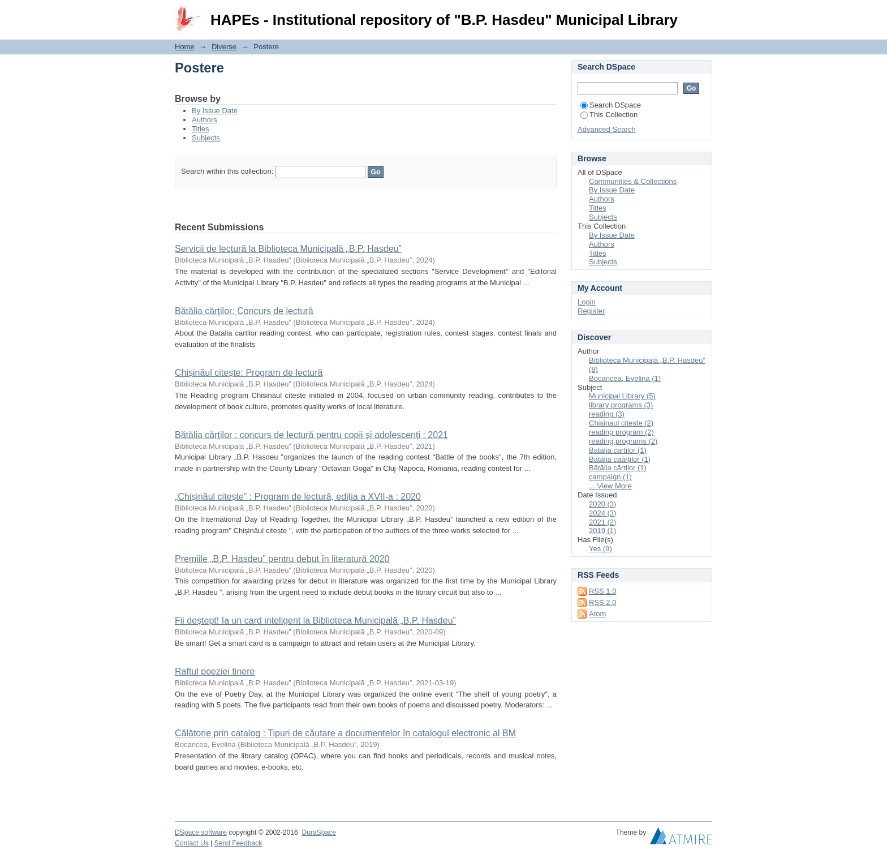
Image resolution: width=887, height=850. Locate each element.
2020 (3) (602, 504)
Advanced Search (607, 129)
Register (591, 311)
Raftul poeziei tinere (215, 671)
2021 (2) (602, 522)
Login (703, 14)
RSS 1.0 (602, 591)
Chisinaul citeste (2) (621, 423)
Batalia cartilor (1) (618, 450)
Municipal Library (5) (622, 396)
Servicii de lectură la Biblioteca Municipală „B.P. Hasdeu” (288, 249)
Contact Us (192, 843)
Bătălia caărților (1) (620, 459)
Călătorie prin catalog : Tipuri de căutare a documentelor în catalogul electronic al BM (345, 733)
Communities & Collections (633, 181)
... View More (610, 486)
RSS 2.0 (602, 602)
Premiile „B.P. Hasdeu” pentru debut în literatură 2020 (282, 559)
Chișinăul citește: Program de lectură (248, 372)
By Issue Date (215, 110)
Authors (204, 119)
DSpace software (201, 832)
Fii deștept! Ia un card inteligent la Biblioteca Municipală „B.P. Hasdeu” (315, 620)
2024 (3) (602, 513)
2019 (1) (602, 530)
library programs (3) (621, 405)
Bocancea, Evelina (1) (625, 378)
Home (185, 46)
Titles (200, 129)
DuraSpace (318, 832)
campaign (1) (610, 477)
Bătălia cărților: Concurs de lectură (244, 311)
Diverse (224, 46)
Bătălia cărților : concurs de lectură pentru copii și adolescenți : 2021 (311, 435)
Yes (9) (600, 548)
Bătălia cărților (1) (618, 467)
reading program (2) (621, 432)
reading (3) (607, 414)
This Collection (609, 114)
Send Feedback (238, 843)
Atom (597, 613)
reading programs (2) (623, 441)
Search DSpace (610, 105)
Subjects (206, 138)
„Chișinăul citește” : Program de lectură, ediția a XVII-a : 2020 (298, 496)
